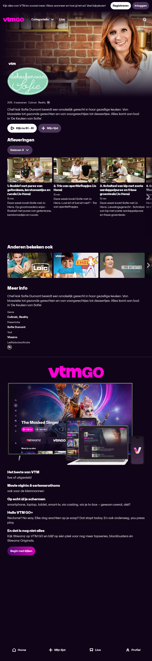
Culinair (12, 317)
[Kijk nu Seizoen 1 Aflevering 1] (22, 128)
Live (62, 19)
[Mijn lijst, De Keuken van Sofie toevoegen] (49, 128)
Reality (23, 317)
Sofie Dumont (16, 327)
